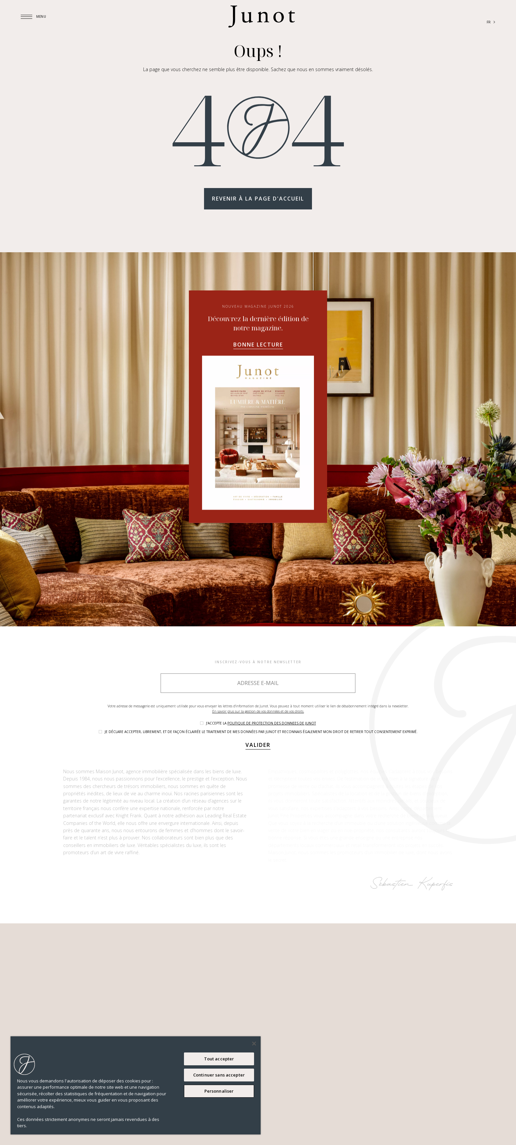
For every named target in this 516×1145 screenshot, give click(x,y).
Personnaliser (219, 1091)
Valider (258, 745)
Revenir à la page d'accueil (258, 198)
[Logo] (261, 16)
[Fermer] (254, 1044)
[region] (136, 1085)
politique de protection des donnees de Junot (271, 723)
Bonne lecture (258, 411)
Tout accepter (219, 1059)
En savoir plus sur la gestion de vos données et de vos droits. (258, 711)
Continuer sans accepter (219, 1075)
